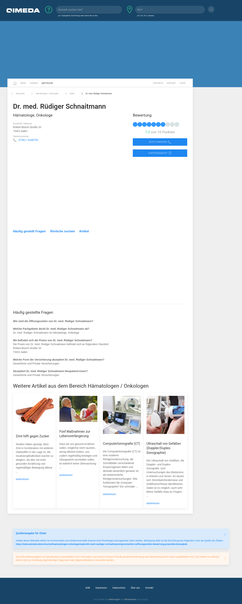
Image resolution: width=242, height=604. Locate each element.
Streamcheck (130, 599)
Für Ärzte (158, 83)
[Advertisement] (121, 50)
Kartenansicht (160, 153)
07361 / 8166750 (28, 139)
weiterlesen (22, 479)
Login (182, 83)
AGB (87, 588)
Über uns (135, 588)
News (23, 83)
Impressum (101, 588)
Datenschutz (119, 588)
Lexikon (34, 83)
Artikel (84, 231)
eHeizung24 (114, 599)
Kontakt (171, 83)
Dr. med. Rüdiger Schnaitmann (96, 94)
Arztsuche (47, 83)
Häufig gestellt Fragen (29, 231)
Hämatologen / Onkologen (44, 94)
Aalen (69, 94)
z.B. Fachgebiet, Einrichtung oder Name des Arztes (78, 15)
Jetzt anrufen (160, 142)
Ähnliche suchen (62, 231)
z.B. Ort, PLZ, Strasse (145, 15)
